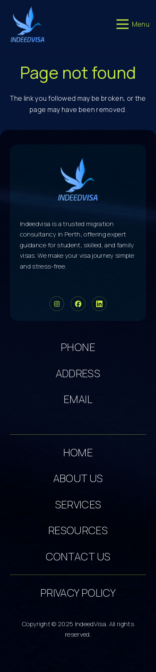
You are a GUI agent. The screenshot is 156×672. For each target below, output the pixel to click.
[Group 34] (78, 303)
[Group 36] (99, 303)
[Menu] (133, 24)
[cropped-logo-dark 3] (28, 24)
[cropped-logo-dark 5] (78, 179)
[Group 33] (57, 303)
